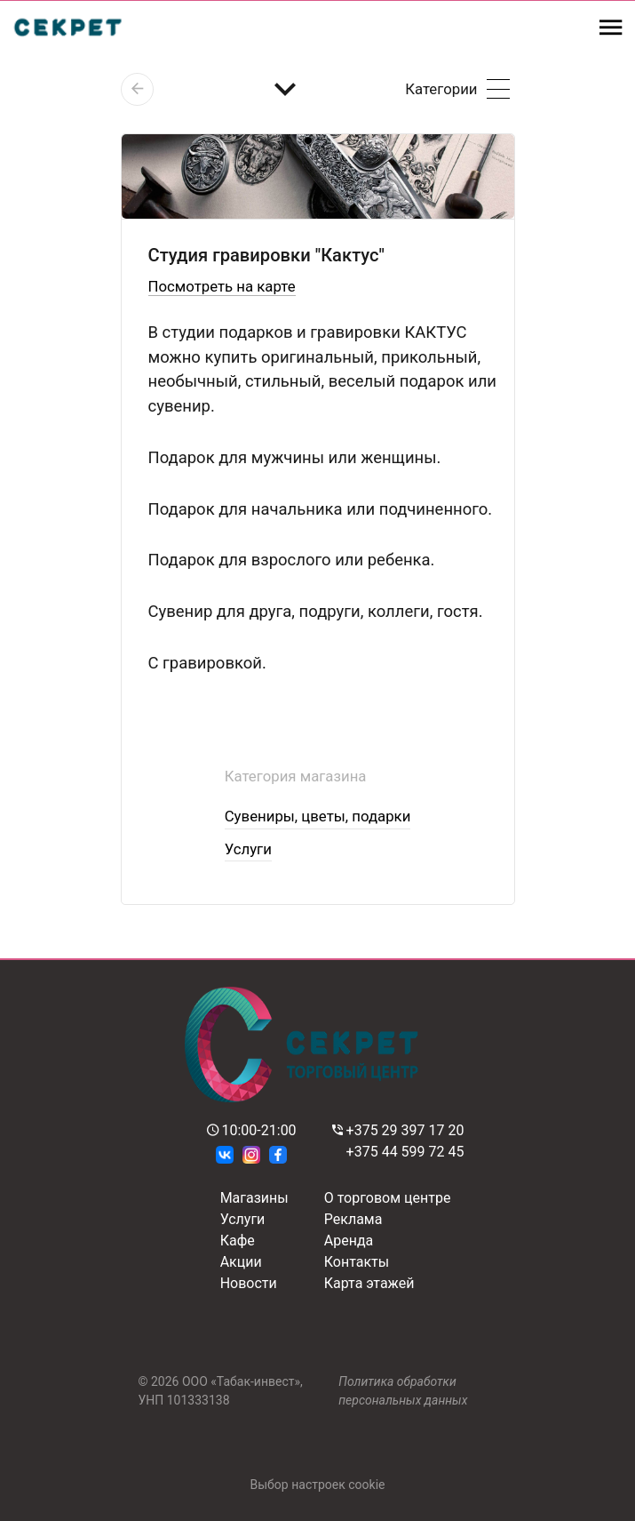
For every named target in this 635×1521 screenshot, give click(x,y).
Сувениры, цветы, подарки (318, 816)
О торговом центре (387, 1197)
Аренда (349, 1240)
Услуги (248, 849)
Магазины (254, 1197)
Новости (248, 1283)
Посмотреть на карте (222, 286)
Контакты (356, 1261)
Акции (241, 1261)
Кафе (237, 1240)
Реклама (353, 1219)
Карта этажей (369, 1283)
